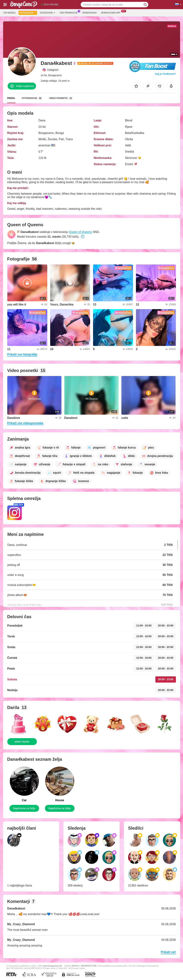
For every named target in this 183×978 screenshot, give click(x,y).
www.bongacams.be (52, 966)
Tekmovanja (89, 12)
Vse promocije (69, 12)
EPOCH (75, 966)
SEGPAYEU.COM (88, 966)
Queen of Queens (80, 231)
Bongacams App (111, 12)
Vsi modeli (9, 12)
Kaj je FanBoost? (165, 73)
